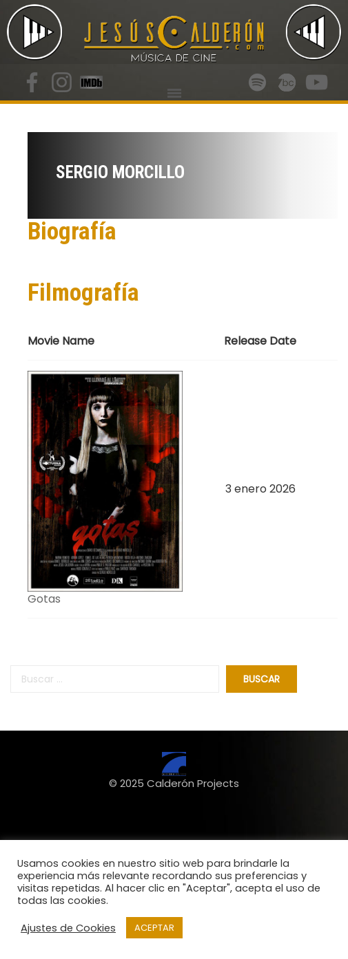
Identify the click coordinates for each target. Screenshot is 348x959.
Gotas (44, 599)
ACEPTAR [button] (154, 927)
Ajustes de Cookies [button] (68, 928)
